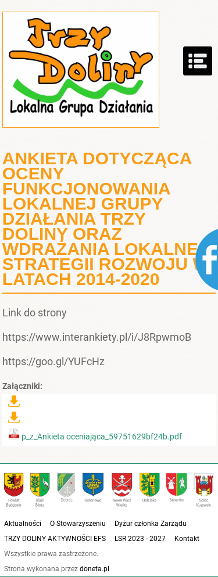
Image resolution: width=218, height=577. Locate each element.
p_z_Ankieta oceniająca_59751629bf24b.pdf (95, 436)
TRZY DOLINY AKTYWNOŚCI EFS (55, 539)
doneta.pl (94, 569)
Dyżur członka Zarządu (151, 524)
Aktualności (22, 524)
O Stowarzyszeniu (78, 524)
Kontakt (186, 539)
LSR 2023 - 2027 (140, 539)
